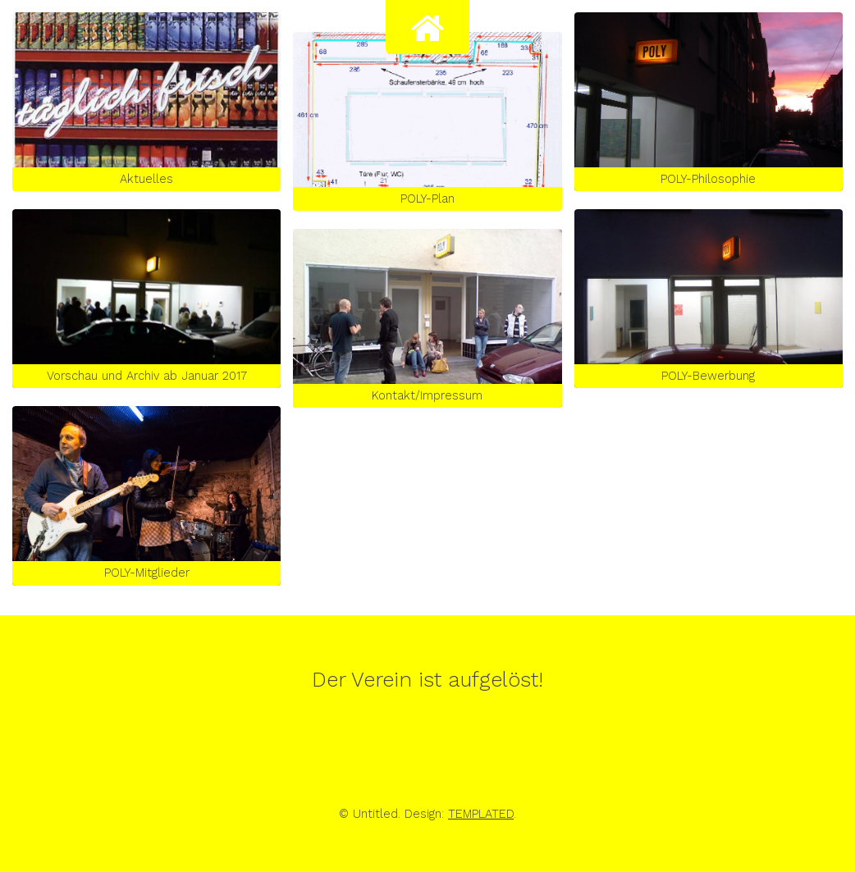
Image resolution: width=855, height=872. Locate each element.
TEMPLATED (481, 813)
